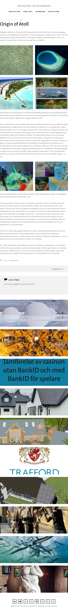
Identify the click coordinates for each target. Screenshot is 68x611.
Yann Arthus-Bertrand (59, 113)
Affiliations (53, 11)
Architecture (14, 11)
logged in (16, 284)
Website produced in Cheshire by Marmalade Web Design (34, 606)
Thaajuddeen (57, 269)
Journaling (40, 11)
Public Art (27, 11)
